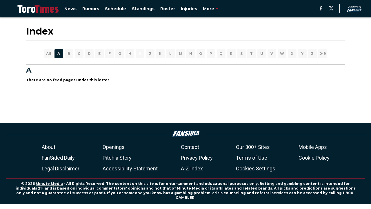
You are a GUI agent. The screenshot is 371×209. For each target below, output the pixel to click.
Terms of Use (251, 158)
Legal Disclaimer (60, 168)
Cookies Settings (255, 168)
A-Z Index (192, 168)
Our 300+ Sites (253, 147)
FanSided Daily (58, 158)
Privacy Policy (197, 158)
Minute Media (49, 183)
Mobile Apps (313, 147)
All (48, 53)
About (48, 147)
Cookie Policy (314, 158)
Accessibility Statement (130, 168)
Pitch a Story (117, 158)
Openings (114, 147)
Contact (190, 147)
